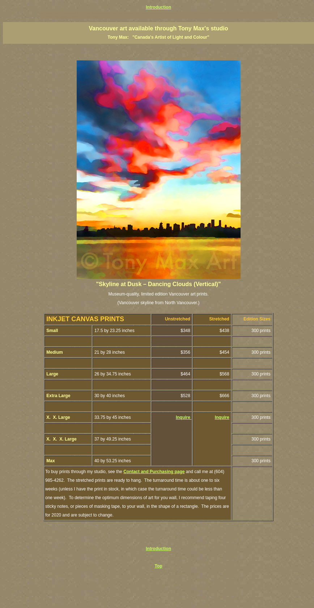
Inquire (183, 417)
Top (158, 566)
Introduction (158, 7)
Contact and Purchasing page (153, 471)
